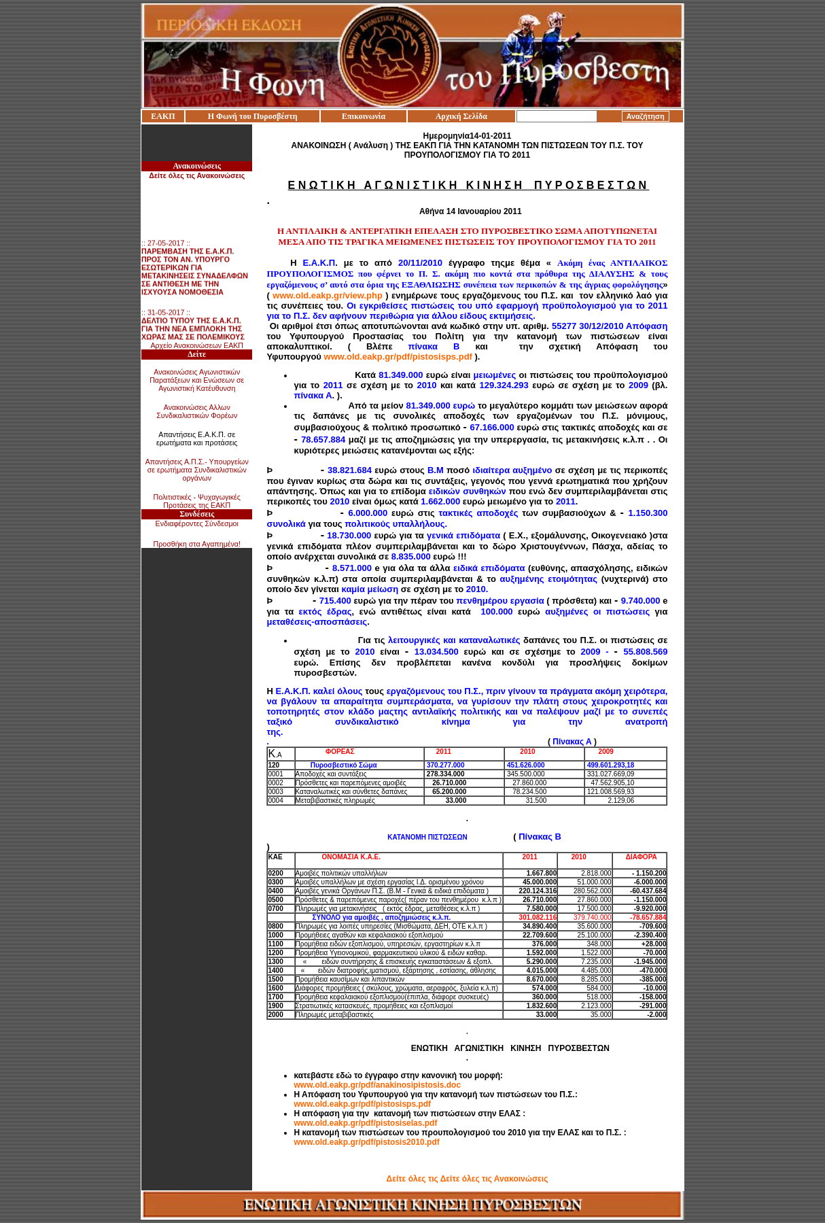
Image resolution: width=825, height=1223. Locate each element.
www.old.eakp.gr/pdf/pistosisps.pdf (398, 356)
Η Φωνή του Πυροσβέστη (253, 116)
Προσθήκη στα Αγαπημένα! (197, 544)
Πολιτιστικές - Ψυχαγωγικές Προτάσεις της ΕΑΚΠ (197, 501)
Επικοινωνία (363, 116)
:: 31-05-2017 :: (193, 337)
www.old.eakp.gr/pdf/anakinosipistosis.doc (377, 1085)
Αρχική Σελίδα (461, 116)
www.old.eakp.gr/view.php (328, 295)
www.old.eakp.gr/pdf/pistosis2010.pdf (366, 1142)
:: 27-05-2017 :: (194, 276)
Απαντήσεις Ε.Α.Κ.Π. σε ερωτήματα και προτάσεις (197, 438)
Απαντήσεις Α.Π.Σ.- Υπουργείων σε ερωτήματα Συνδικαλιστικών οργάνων (197, 470)
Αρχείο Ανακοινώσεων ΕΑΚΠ (196, 345)
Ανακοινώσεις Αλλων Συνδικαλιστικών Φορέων (196, 411)
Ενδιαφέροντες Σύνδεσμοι (197, 523)
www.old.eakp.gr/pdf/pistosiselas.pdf (365, 1123)
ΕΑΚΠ (163, 116)
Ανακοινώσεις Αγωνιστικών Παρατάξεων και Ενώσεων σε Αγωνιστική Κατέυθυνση (197, 380)
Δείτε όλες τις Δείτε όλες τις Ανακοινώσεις (467, 1179)
